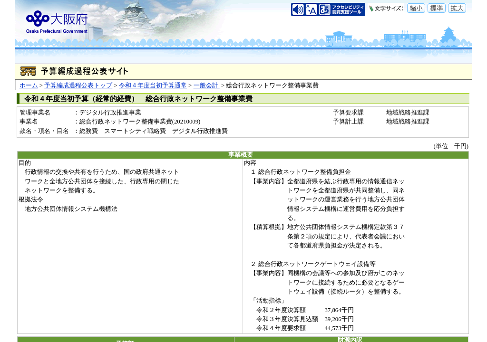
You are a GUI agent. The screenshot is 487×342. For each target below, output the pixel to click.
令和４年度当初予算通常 (153, 85)
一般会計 (207, 85)
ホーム (28, 85)
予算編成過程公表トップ (78, 85)
